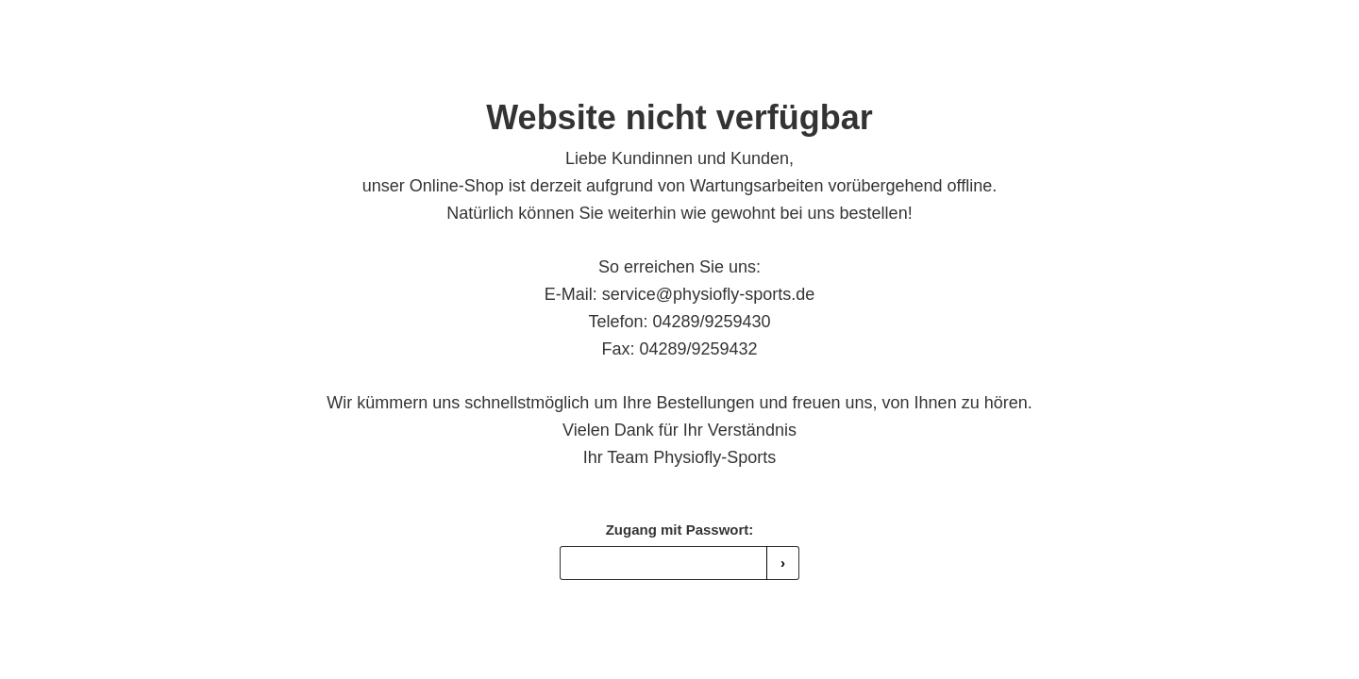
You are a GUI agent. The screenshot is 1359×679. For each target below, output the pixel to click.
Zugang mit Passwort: (680, 530)
